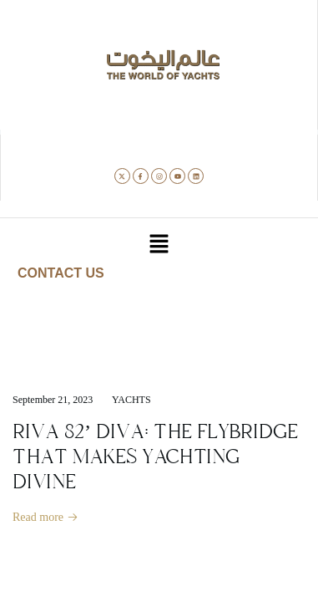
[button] (158, 245)
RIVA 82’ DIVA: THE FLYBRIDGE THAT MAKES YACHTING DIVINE (155, 456)
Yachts (131, 400)
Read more (45, 517)
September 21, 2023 (53, 400)
